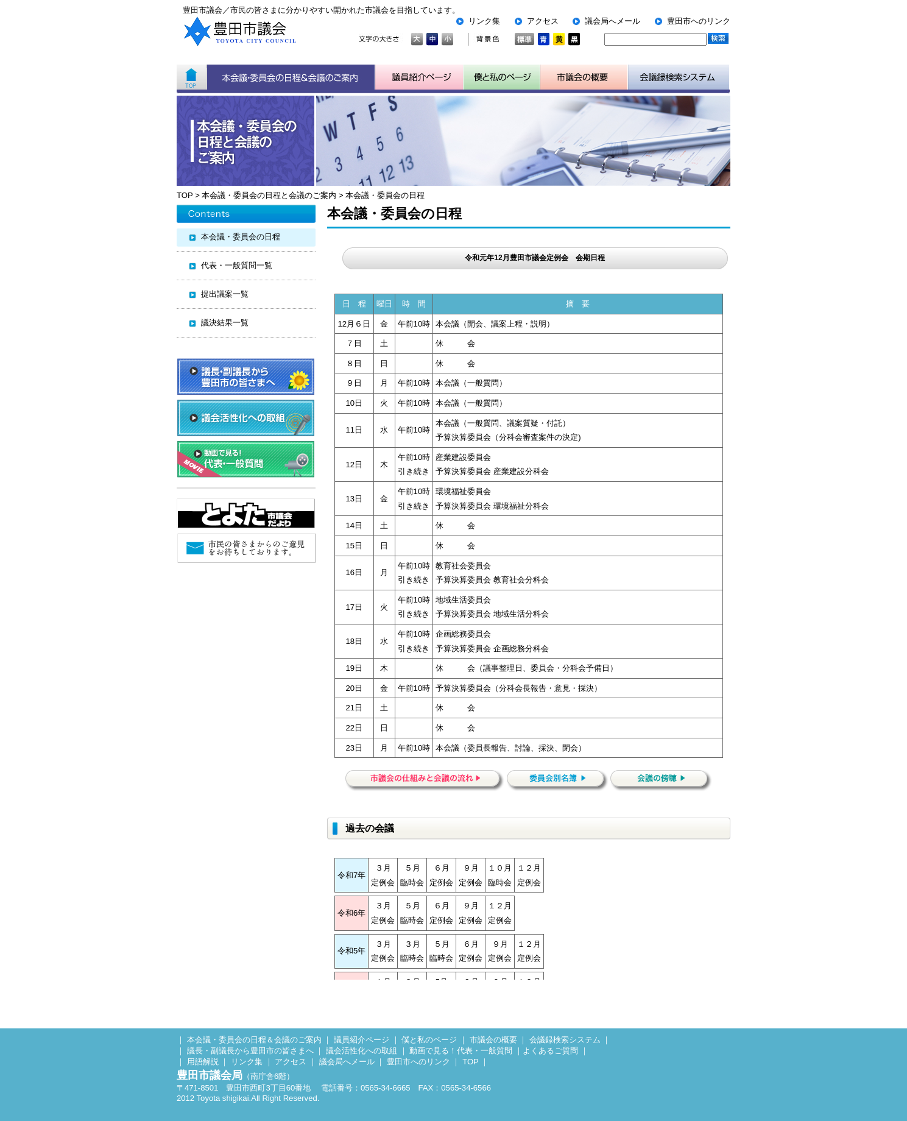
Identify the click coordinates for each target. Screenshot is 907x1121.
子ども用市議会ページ (502, 77)
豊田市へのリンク (698, 21)
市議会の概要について (584, 77)
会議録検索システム (565, 1039)
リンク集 (484, 21)
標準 (524, 39)
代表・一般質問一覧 (236, 265)
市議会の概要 (493, 1039)
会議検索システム (679, 77)
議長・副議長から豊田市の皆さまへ (250, 1050)
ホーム (191, 77)
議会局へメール (612, 21)
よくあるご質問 (550, 1050)
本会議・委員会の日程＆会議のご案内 (290, 77)
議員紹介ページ (419, 77)
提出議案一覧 (225, 294)
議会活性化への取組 (361, 1050)
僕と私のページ (429, 1039)
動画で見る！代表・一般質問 (460, 1050)
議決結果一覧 (225, 322)
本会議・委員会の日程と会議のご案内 (269, 195)
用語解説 (203, 1061)
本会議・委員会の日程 (385, 195)
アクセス (543, 21)
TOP (184, 195)
